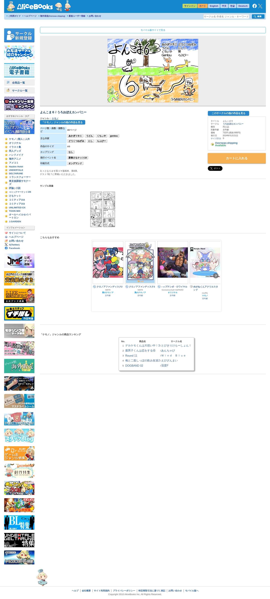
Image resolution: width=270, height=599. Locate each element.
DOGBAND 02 (134, 365)
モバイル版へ (192, 590)
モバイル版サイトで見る (153, 30)
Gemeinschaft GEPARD (173, 290)
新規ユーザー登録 (77, 16)
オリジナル (15, 143)
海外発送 (52, 16)
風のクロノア (107, 292)
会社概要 (86, 590)
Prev (97, 276)
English (214, 6)
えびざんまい (169, 360)
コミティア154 (17, 200)
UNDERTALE (16, 170)
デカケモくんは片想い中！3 (142, 345)
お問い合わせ (95, 16)
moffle (205, 293)
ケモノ (12, 139)
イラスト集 (15, 147)
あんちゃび (168, 350)
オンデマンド (75, 163)
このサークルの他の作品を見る (228, 113)
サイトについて (17, 233)
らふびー (101, 141)
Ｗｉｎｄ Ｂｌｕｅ (173, 355)
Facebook (14, 248)
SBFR (107, 290)
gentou (114, 136)
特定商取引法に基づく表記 (151, 590)
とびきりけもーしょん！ (176, 345)
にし (90, 141)
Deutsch (243, 6)
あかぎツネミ (75, 136)
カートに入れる (237, 158)
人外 (27, 139)
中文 (224, 6)
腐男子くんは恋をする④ (140, 350)
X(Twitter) (14, 244)
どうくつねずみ (76, 141)
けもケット (15, 196)
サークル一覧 (17, 90)
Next (216, 276)
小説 (18, 188)
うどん (89, 136)
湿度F (164, 365)
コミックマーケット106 (20, 192)
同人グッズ (15, 151)
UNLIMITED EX (17, 207)
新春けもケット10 (78, 157)
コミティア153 (17, 203)
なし (71, 152)
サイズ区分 (216, 138)
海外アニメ (15, 159)
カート (202, 6)
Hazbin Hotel (16, 166)
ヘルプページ (30, 16)
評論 (11, 188)
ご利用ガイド (14, 16)
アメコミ (14, 163)
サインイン (189, 6)
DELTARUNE (16, 173)
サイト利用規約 (102, 590)
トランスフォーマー (20, 177)
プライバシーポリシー (124, 590)
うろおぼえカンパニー (233, 124)
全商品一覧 (16, 82)
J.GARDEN (15, 221)
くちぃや (101, 136)
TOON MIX (14, 211)
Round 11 (131, 355)
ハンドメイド (16, 155)
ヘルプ (75, 590)
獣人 (20, 139)
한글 (232, 6)
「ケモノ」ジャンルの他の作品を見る (62, 122)
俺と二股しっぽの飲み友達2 (142, 360)
